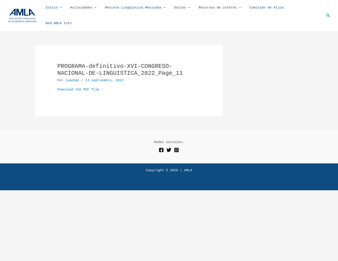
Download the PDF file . (80, 79)
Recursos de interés (223, 11)
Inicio (64, 11)
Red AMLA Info (305, 11)
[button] (328, 11)
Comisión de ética (268, 11)
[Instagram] (176, 139)
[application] (70, 11)
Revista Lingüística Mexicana (142, 11)
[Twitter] (168, 139)
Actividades (92, 11)
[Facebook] (161, 139)
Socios (187, 11)
